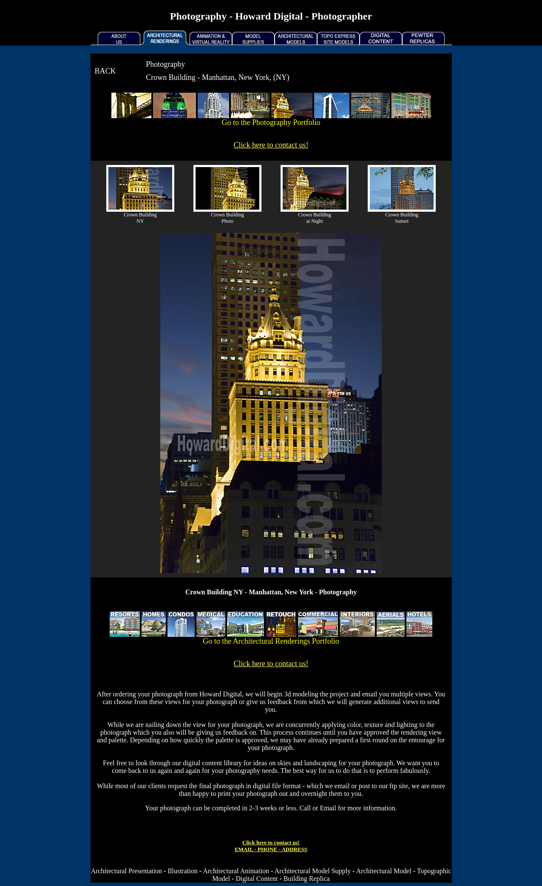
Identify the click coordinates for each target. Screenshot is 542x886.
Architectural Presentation (126, 871)
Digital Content (257, 878)
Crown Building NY (140, 218)
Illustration (182, 871)
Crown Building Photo (227, 218)
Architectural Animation (236, 871)
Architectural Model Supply (313, 871)
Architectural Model (383, 871)
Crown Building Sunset (401, 218)
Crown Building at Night (314, 218)
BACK (105, 71)
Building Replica (307, 878)
